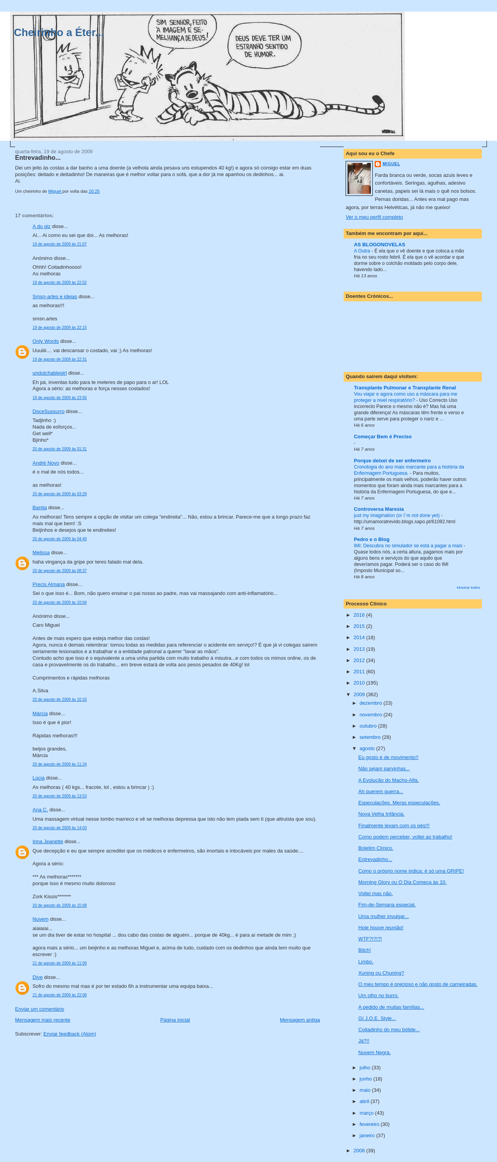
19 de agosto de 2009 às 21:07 (60, 244)
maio (366, 1090)
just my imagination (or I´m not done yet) (397, 515)
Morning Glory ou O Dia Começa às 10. (402, 882)
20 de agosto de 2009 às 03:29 (60, 494)
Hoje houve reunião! (380, 927)
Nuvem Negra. (374, 1052)
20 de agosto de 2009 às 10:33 (60, 699)
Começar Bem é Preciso (383, 436)
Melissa (41, 552)
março (367, 1113)
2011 (359, 671)
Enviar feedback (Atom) (69, 1034)
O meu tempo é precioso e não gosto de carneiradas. (418, 984)
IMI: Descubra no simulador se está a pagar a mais (409, 545)
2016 (359, 615)
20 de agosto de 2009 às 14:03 (60, 828)
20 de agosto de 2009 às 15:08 (60, 905)
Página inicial (175, 1020)
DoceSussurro (48, 411)
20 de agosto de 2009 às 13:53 (60, 796)
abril (365, 1101)
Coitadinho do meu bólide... (389, 1029)
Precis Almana (49, 584)
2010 (359, 683)
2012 (359, 660)
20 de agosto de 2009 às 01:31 (60, 449)
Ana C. (40, 810)
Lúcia (39, 778)
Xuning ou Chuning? (381, 973)
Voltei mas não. (375, 893)
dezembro (371, 703)
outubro (369, 726)
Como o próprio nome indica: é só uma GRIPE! (411, 871)
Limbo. (366, 962)
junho (366, 1079)
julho (366, 1067)
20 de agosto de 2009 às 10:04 (60, 602)
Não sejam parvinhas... (384, 768)
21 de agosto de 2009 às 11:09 (60, 963)
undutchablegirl (50, 373)
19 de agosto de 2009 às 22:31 (60, 359)
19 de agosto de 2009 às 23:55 (60, 398)
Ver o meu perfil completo (374, 217)
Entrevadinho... (375, 859)
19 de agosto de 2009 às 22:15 (60, 327)
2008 (359, 1150)
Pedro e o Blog (371, 539)
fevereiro (370, 1124)
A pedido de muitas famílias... (391, 1007)
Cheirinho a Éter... (59, 32)
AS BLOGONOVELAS (379, 244)
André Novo (46, 463)
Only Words (46, 341)
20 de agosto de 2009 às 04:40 (60, 539)
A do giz (41, 226)
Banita (40, 507)
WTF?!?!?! (370, 939)
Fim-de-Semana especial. (387, 905)
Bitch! (364, 950)
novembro (371, 715)
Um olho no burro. (378, 995)
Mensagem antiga (300, 1020)
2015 (359, 626)
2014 (359, 637)
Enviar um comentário (39, 1009)
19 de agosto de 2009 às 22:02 (60, 282)
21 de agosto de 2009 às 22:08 (60, 995)
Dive (38, 977)
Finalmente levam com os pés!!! (394, 825)
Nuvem (41, 919)
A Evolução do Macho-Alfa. (388, 780)
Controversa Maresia (379, 509)
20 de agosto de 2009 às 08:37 (60, 571)
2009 (359, 694)
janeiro (368, 1135)
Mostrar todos (468, 587)
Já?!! (363, 1041)
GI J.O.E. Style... (377, 1018)
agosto (368, 748)
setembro (371, 737)
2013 (359, 649)
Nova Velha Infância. (381, 814)
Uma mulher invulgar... (383, 916)
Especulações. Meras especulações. (399, 803)
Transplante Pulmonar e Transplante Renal (405, 388)
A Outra (362, 251)
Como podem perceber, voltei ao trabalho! (405, 837)
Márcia (40, 713)
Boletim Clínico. (375, 848)
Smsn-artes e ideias (55, 296)
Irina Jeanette (48, 841)
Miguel (391, 164)
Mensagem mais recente (42, 1020)
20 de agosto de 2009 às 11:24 (60, 764)
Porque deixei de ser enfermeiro (392, 460)
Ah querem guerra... (380, 791)
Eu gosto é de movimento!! (388, 757)
